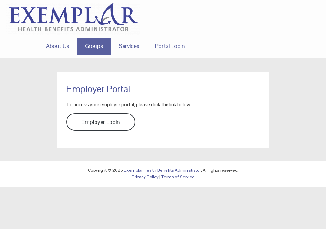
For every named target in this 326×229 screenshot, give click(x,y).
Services (129, 46)
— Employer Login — (100, 122)
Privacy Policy (145, 177)
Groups (94, 46)
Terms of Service (178, 177)
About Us (57, 46)
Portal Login (170, 46)
